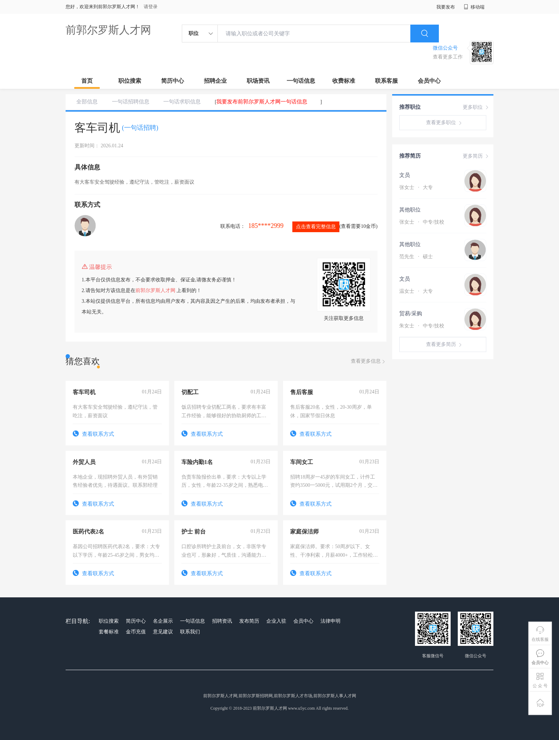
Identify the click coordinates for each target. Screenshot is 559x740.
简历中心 (172, 81)
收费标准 (343, 81)
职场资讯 (258, 81)
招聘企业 (215, 81)
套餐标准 (109, 631)
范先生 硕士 (416, 256)
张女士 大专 (416, 187)
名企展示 (163, 621)
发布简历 (249, 621)
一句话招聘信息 (130, 101)
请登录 (151, 6)
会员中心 (429, 81)
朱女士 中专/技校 (421, 325)
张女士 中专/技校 (421, 222)
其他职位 (410, 210)
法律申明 (330, 621)
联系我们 (190, 631)
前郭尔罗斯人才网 (108, 30)
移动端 (474, 7)
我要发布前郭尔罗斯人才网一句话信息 (261, 101)
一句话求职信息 (182, 101)
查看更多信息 (368, 361)
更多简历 (476, 156)
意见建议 (163, 631)
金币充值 (136, 631)
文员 (404, 175)
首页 (87, 81)
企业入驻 (276, 621)
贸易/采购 (410, 313)
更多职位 (476, 107)
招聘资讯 (222, 621)
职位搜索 (129, 81)
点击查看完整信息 (316, 226)
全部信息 (87, 101)
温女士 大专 (416, 291)
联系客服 (386, 81)
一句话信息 (301, 81)
